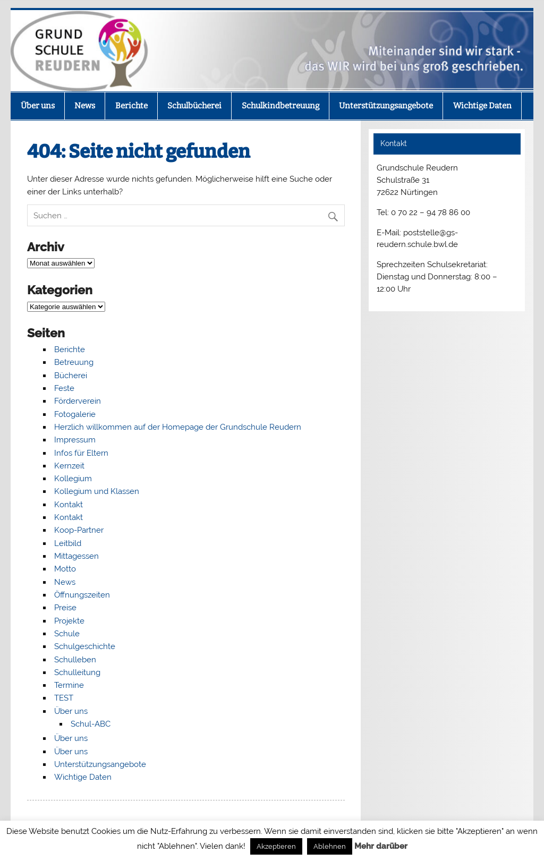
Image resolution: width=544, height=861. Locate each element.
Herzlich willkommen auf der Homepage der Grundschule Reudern (177, 427)
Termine (69, 685)
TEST (63, 698)
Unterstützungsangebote (386, 105)
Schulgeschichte (84, 646)
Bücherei (70, 375)
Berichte (131, 105)
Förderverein (77, 401)
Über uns (38, 105)
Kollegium (73, 478)
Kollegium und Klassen (96, 491)
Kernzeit (69, 466)
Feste (64, 388)
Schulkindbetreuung (280, 105)
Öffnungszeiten (82, 595)
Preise (65, 607)
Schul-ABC (90, 724)
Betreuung (74, 362)
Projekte (69, 621)
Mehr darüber (380, 846)
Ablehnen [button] (329, 846)
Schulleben (75, 659)
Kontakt (68, 504)
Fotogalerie (75, 414)
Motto (65, 569)
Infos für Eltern (81, 453)
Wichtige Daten (482, 105)
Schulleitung (77, 672)
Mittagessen (76, 556)
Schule (67, 633)
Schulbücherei (194, 105)
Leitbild (67, 543)
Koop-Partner (79, 530)
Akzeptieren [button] (276, 846)
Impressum (75, 440)
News (84, 105)
